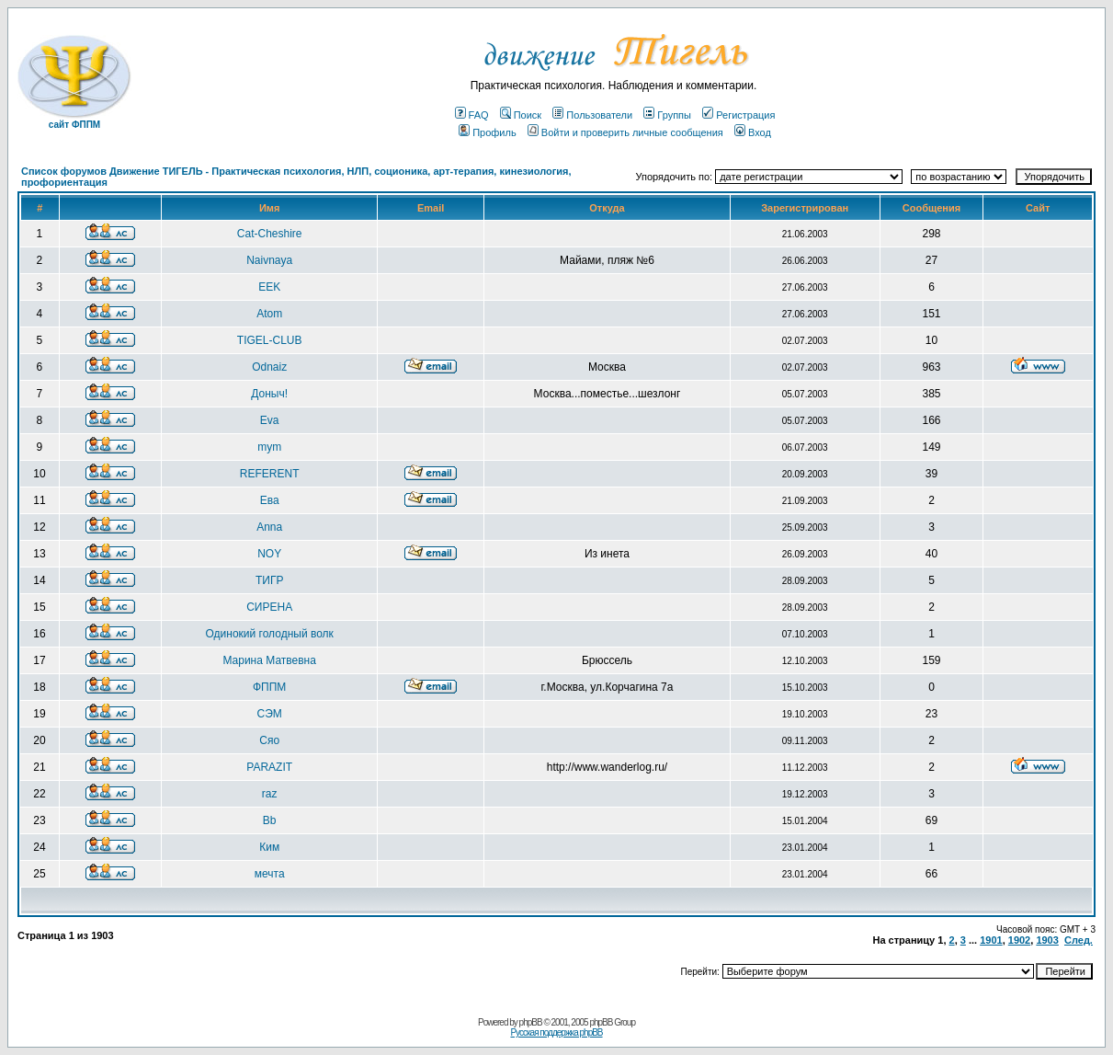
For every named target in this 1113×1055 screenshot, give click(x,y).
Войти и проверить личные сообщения (625, 132)
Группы (667, 114)
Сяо (269, 740)
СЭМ (269, 713)
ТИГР (269, 580)
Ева (269, 500)
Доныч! (269, 393)
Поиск (520, 114)
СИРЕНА (269, 607)
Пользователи (592, 114)
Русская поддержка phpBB (556, 1032)
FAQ (472, 114)
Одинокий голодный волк (270, 633)
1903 (1047, 940)
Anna (269, 527)
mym (269, 447)
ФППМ (269, 687)
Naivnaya (269, 260)
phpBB (530, 1022)
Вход (752, 132)
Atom (269, 313)
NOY (269, 553)
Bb (270, 820)
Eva (269, 420)
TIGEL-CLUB (269, 340)
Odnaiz (269, 367)
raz (270, 793)
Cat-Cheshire (269, 233)
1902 (1019, 940)
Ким (269, 847)
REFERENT (270, 473)
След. (1078, 940)
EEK (269, 287)
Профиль (488, 132)
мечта (270, 873)
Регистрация (738, 114)
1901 (991, 940)
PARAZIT (269, 767)
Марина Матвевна (268, 660)
